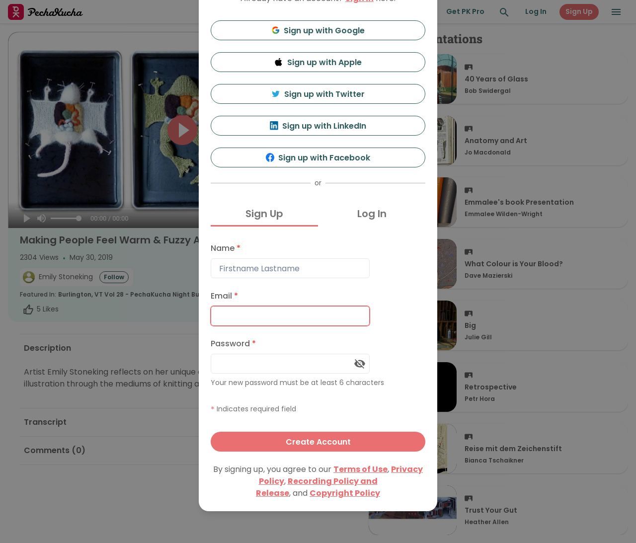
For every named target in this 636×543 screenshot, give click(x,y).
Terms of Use (360, 469)
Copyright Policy (345, 493)
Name (225, 248)
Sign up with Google (318, 30)
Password (233, 343)
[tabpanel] (318, 345)
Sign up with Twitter (318, 94)
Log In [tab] (372, 214)
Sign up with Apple (318, 62)
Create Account (318, 442)
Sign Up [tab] (264, 214)
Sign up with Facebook (318, 157)
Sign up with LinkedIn (318, 126)
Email (224, 296)
